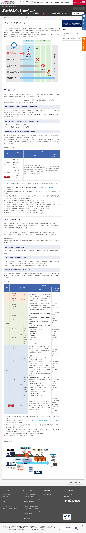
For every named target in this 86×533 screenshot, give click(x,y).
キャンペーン (49, 2)
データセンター (13, 17)
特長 (27, 13)
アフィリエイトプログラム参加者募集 (10, 508)
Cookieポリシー (18, 526)
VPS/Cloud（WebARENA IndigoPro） (32, 508)
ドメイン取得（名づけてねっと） (30, 494)
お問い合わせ (78, 13)
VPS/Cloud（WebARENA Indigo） (31, 506)
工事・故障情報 (65, 2)
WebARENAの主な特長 (7, 494)
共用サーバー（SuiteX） (29, 496)
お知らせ (4, 501)
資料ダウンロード (83, 23)
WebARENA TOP (6, 17)
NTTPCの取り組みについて (71, 499)
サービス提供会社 (69, 490)
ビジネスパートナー (7, 506)
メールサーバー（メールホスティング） (32, 499)
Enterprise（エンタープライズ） (47, 187)
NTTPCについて (68, 494)
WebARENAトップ (39, 2)
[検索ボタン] (83, 8)
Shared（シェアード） (44, 191)
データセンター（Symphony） (30, 515)
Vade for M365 (27, 518)
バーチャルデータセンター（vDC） (72, 38)
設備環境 (36, 13)
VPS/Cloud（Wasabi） (28, 513)
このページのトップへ (76, 482)
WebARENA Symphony (18, 10)
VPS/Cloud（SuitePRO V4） (29, 501)
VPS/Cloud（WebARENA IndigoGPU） (32, 511)
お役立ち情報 (56, 13)
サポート (67, 13)
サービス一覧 (5, 496)
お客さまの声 (5, 499)
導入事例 (57, 2)
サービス (45, 13)
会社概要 (67, 496)
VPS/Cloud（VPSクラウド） (30, 503)
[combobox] (79, 8)
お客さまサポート (48, 490)
